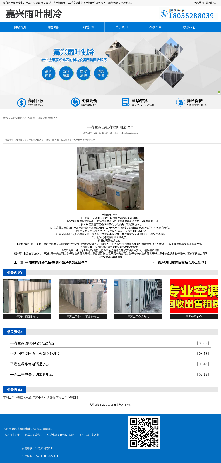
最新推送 (211, 2)
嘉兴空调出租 (150, 221)
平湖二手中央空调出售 (56, 253)
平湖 (37, 456)
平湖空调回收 (77, 253)
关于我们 (122, 27)
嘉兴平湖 (53, 456)
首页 (5, 118)
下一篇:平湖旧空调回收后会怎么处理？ (179, 262)
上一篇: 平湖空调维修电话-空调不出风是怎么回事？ (51, 262)
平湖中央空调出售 (121, 253)
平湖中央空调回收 (141, 253)
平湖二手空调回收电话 (97, 253)
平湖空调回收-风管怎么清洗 (110, 343)
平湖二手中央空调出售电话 (110, 374)
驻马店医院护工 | (44, 448)
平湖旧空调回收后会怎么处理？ (110, 353)
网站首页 (20, 27)
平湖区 (44, 456)
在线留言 (155, 27)
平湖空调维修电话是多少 (110, 363)
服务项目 (54, 27)
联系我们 (189, 27)
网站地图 (199, 2)
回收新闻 (88, 27)
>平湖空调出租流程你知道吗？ (40, 118)
